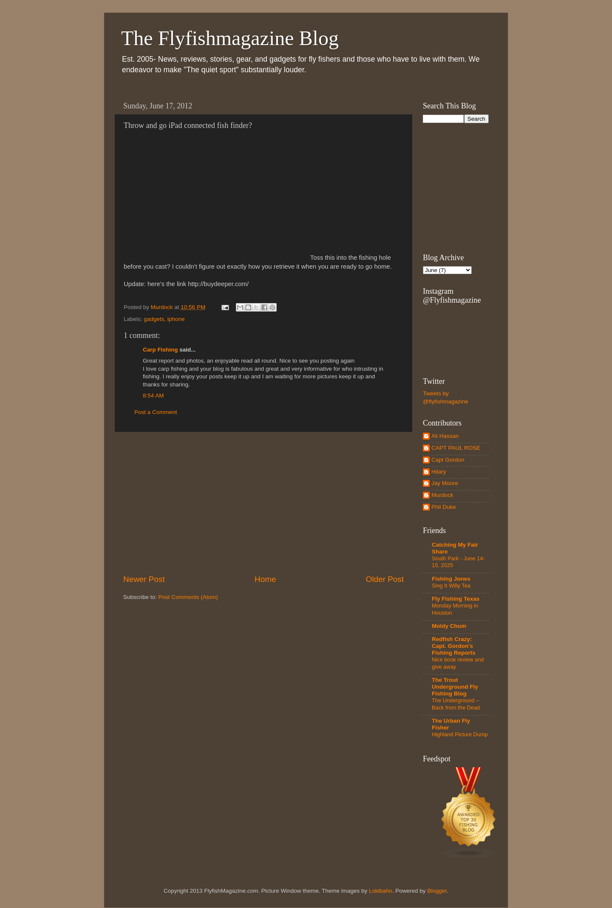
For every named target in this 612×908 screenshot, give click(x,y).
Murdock (442, 495)
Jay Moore (444, 483)
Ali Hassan (445, 436)
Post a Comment (155, 412)
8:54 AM (153, 395)
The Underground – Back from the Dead (456, 704)
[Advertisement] (263, 502)
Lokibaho (380, 891)
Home (265, 579)
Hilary (438, 471)
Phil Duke (443, 507)
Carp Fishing (160, 349)
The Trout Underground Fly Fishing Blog (455, 687)
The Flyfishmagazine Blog (230, 38)
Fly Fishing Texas (455, 599)
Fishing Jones (451, 579)
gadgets (154, 319)
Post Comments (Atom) (188, 597)
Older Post (385, 579)
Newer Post (144, 579)
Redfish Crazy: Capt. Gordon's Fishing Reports (454, 646)
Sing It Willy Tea (451, 585)
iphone (176, 319)
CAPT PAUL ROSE (455, 448)
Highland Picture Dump (460, 734)
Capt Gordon (447, 460)
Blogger (437, 891)
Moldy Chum (449, 626)
